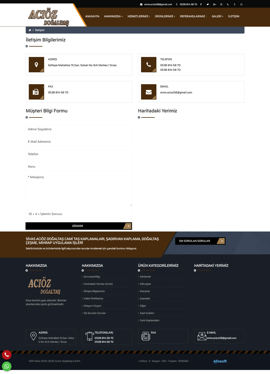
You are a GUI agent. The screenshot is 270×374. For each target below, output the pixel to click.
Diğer (143, 306)
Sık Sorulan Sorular (95, 313)
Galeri (218, 16)
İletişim (233, 16)
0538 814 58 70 (170, 65)
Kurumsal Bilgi (92, 277)
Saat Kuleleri (147, 313)
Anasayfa (92, 16)
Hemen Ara (8, 372)
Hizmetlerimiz (139, 16)
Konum (39, 372)
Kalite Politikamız (93, 299)
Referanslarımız (193, 16)
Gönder (101, 226)
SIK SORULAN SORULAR (202, 241)
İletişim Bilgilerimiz (94, 291)
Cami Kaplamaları (149, 320)
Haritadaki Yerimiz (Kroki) (98, 284)
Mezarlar (145, 291)
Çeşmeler (145, 299)
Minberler (145, 277)
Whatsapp (25, 372)
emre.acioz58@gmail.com (158, 4)
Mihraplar (145, 284)
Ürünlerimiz (165, 16)
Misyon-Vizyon (92, 306)
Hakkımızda (113, 16)
